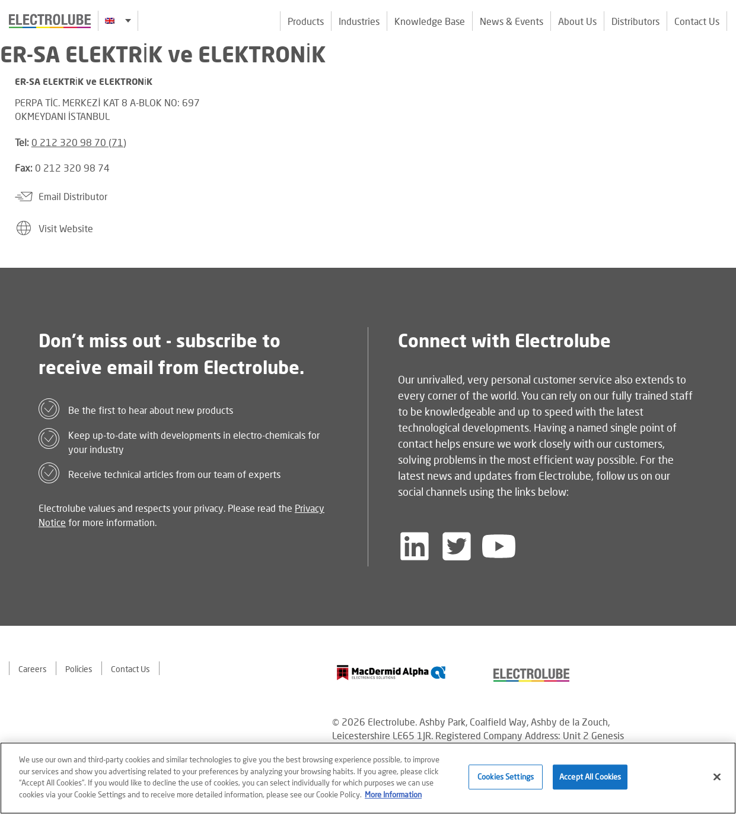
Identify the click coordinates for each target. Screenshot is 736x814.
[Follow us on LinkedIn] (414, 546)
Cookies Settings (505, 778)
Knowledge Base (429, 21)
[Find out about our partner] (391, 672)
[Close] (717, 778)
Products (306, 21)
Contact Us (696, 21)
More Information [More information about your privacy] (393, 795)
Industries (359, 21)
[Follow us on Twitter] (456, 546)
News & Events (511, 21)
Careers (32, 669)
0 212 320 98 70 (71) (78, 142)
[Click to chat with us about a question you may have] (721, 87)
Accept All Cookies (590, 778)
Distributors (635, 21)
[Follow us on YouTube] (498, 546)
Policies (79, 669)
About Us (577, 21)
